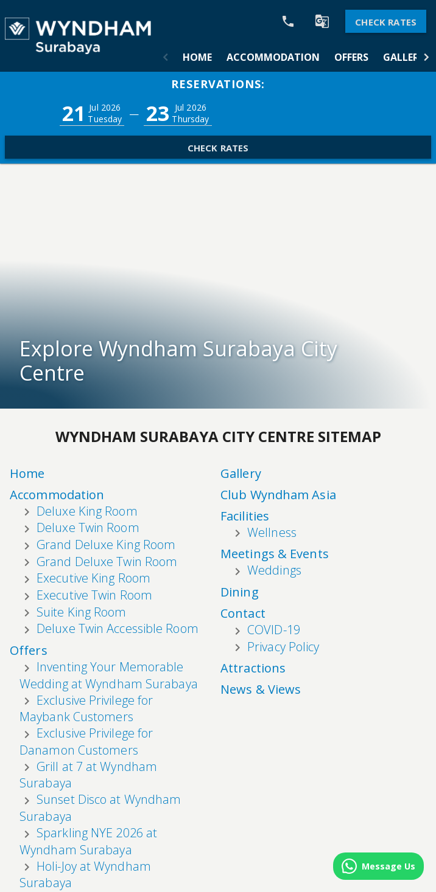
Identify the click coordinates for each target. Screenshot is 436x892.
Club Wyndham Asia (158, 558)
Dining (239, 511)
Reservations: (218, 84)
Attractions (253, 587)
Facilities (124, 580)
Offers (351, 57)
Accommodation (273, 57)
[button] (165, 57)
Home (197, 57)
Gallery (404, 57)
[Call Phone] (288, 21)
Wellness (151, 596)
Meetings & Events (274, 473)
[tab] (197, 57)
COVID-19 (273, 549)
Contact (242, 532)
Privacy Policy (283, 566)
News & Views (260, 609)
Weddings (274, 490)
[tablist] (296, 57)
